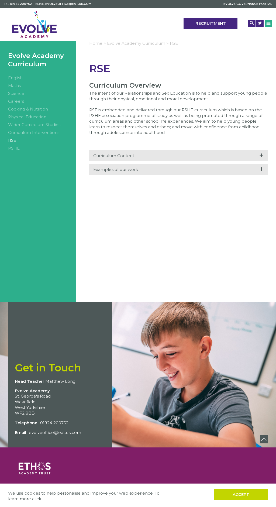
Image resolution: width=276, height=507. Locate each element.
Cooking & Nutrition (28, 109)
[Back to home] (34, 24)
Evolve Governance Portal (247, 4)
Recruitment (210, 23)
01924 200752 (21, 4)
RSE (12, 140)
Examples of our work (178, 169)
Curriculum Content (178, 155)
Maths (14, 85)
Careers (16, 101)
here (47, 498)
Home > (97, 43)
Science (16, 93)
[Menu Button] (269, 23)
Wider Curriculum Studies (34, 124)
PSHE (14, 148)
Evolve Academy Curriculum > (138, 43)
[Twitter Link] (260, 23)
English (15, 77)
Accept (241, 494)
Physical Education (27, 116)
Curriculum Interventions (33, 132)
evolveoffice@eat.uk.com (68, 4)
